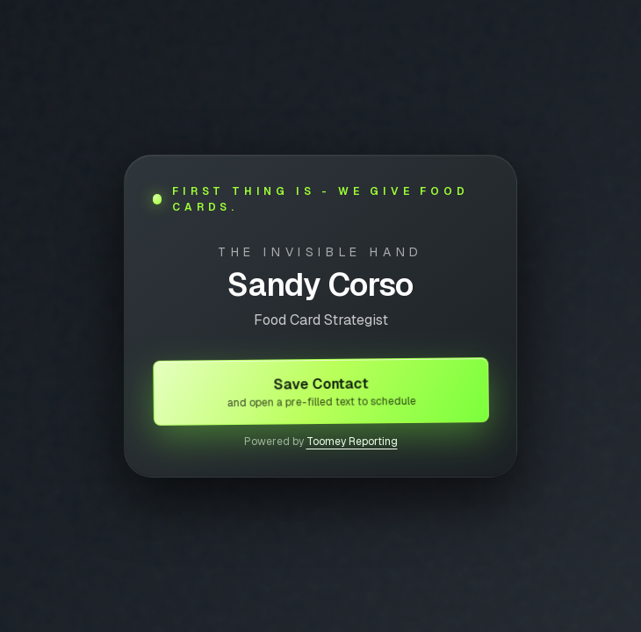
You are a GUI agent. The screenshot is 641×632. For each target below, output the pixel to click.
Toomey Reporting (352, 441)
